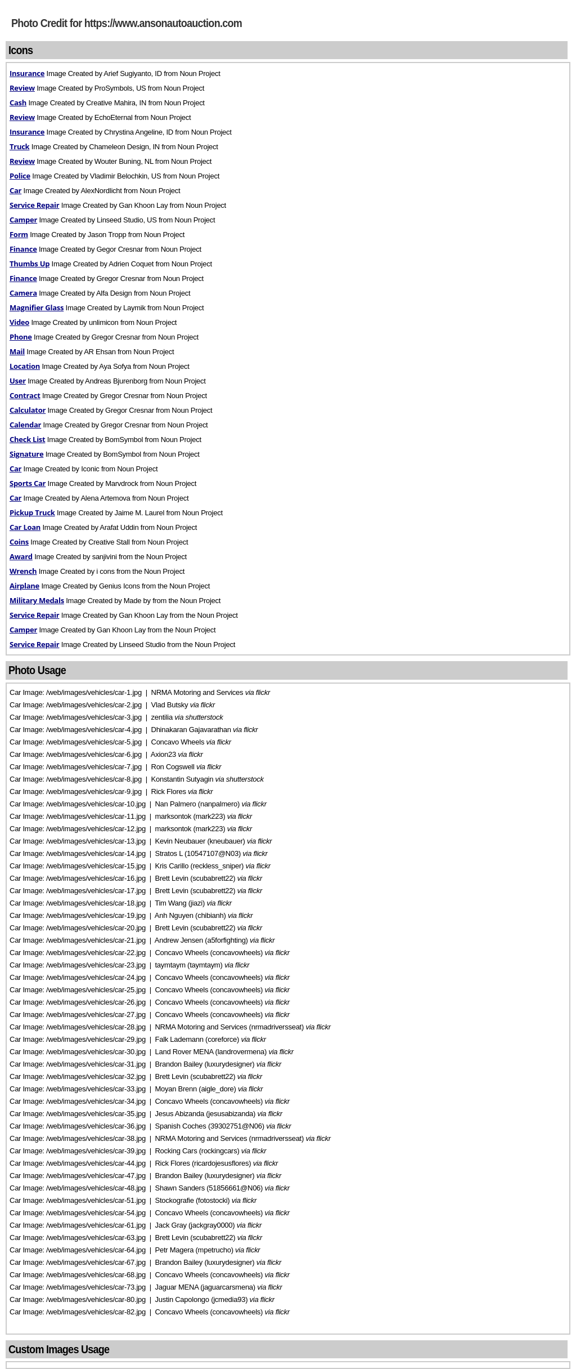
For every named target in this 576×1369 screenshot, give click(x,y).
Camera (23, 293)
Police (20, 176)
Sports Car (28, 483)
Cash (18, 102)
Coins (19, 542)
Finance (23, 249)
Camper (23, 220)
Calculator (28, 410)
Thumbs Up (30, 263)
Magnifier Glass (37, 307)
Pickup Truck (32, 512)
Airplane (24, 586)
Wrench (23, 571)
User (18, 381)
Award (21, 556)
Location (25, 366)
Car (15, 190)
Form (19, 234)
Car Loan (25, 527)
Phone (21, 337)
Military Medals (37, 600)
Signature (26, 454)
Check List (27, 439)
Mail (17, 351)
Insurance (27, 73)
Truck (19, 146)
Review (22, 88)
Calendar (25, 425)
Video (19, 322)
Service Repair (34, 205)
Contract (25, 395)
